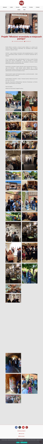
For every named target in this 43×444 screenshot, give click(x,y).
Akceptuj (18, 442)
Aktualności (5, 7)
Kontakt (19, 9)
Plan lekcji (31, 7)
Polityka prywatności (24, 442)
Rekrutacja (24, 7)
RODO (24, 9)
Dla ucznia (17, 7)
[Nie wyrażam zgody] (41, 441)
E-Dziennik (37, 7)
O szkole (11, 7)
